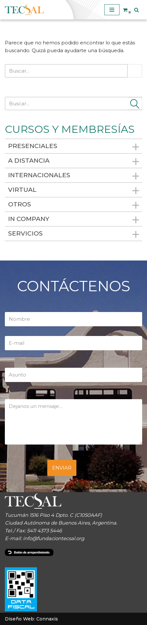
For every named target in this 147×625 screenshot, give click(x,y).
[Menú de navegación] (111, 9)
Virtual (73, 190)
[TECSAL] (24, 10)
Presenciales (73, 146)
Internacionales (73, 175)
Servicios (73, 234)
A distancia (73, 161)
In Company (73, 219)
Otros (73, 205)
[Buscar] (136, 9)
